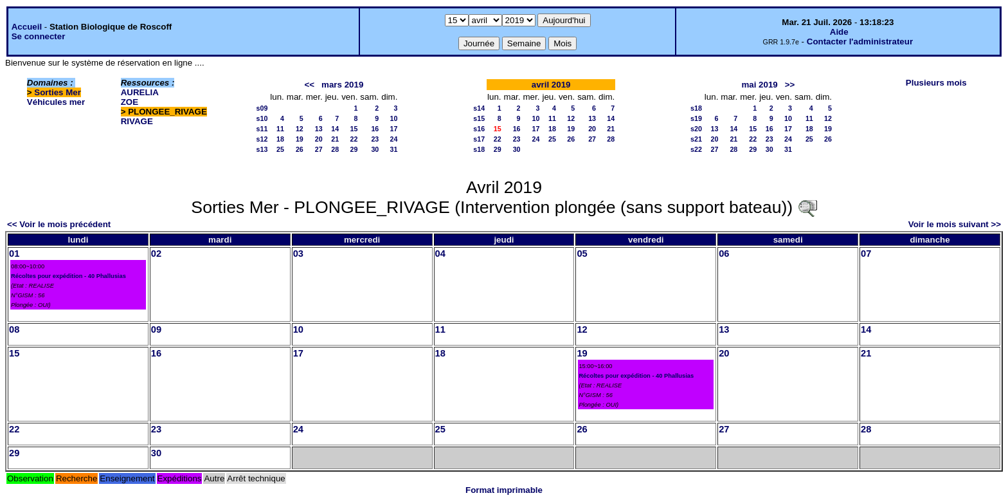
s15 (479, 118)
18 (280, 139)
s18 (479, 149)
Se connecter (39, 36)
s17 (479, 139)
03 (298, 253)
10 (394, 118)
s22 (696, 149)
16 (375, 129)
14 (335, 129)
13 (319, 129)
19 (299, 139)
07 (866, 253)
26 (299, 149)
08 (14, 329)
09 (156, 329)
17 (394, 129)
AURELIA (140, 92)
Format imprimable (504, 490)
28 (335, 149)
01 (14, 253)
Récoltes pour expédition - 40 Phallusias (68, 276)
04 (440, 253)
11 (280, 129)
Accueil (27, 27)
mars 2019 (342, 84)
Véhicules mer (56, 102)
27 (319, 149)
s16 (479, 129)
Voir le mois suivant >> (954, 224)
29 (354, 149)
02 (156, 253)
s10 (262, 118)
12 (299, 129)
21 (335, 139)
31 (394, 149)
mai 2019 (759, 84)
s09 (262, 108)
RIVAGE (137, 121)
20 (319, 139)
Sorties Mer (57, 92)
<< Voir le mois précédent (59, 224)
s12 (262, 139)
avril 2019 (551, 84)
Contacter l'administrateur (860, 41)
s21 (696, 139)
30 (375, 149)
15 (354, 129)
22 (354, 139)
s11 (262, 129)
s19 (696, 118)
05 (582, 253)
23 (375, 139)
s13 (262, 149)
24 (394, 139)
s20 (696, 129)
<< (309, 84)
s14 (479, 108)
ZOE (129, 102)
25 (280, 149)
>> (790, 84)
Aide (839, 32)
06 (724, 253)
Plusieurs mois (936, 83)
